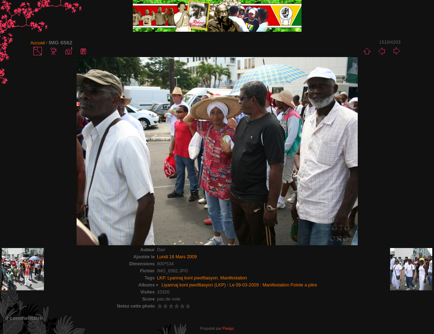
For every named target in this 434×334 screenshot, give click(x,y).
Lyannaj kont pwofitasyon (192, 277)
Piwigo (228, 328)
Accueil (37, 42)
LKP (161, 277)
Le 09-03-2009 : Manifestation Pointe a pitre (273, 284)
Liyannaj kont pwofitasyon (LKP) (194, 284)
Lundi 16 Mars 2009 (177, 256)
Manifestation (233, 277)
